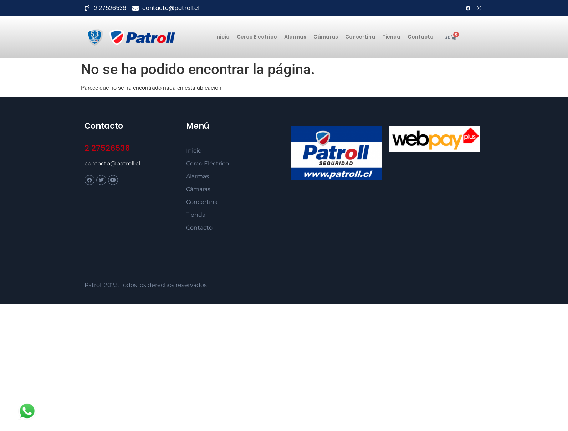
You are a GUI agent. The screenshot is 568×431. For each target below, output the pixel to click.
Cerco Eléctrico (257, 36)
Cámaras (325, 36)
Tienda (391, 36)
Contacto (421, 36)
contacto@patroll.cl (112, 163)
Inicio (222, 36)
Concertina (360, 36)
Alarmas (295, 36)
